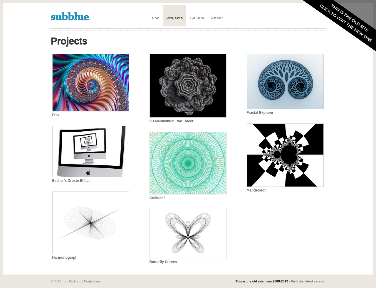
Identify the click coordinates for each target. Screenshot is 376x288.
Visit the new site (337, 27)
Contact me (92, 281)
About (217, 18)
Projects (174, 18)
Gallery (197, 18)
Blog (155, 18)
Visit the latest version (308, 281)
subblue (70, 16)
